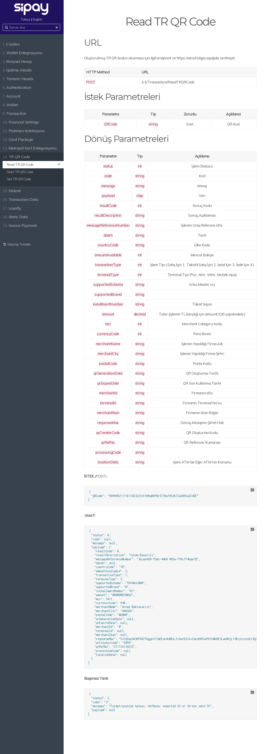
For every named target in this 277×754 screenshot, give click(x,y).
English (38, 19)
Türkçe (26, 19)
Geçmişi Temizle (17, 244)
